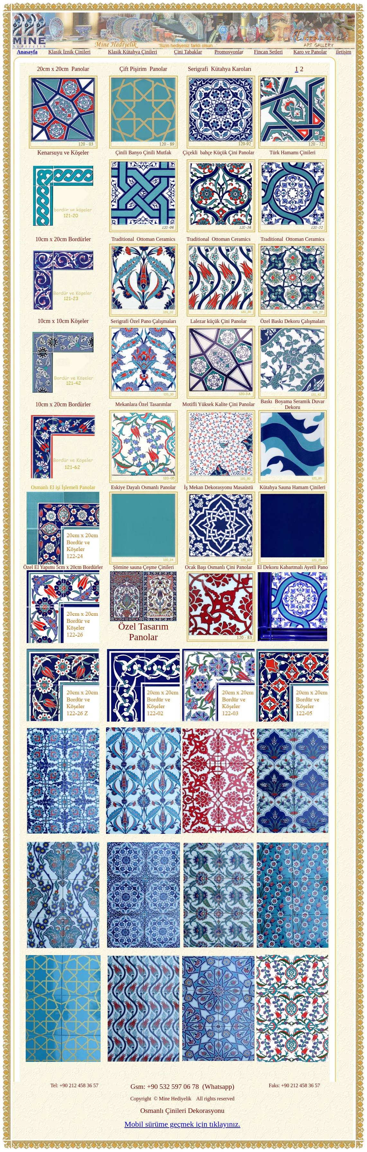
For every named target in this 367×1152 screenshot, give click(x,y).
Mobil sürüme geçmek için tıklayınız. (182, 1124)
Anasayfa (27, 52)
